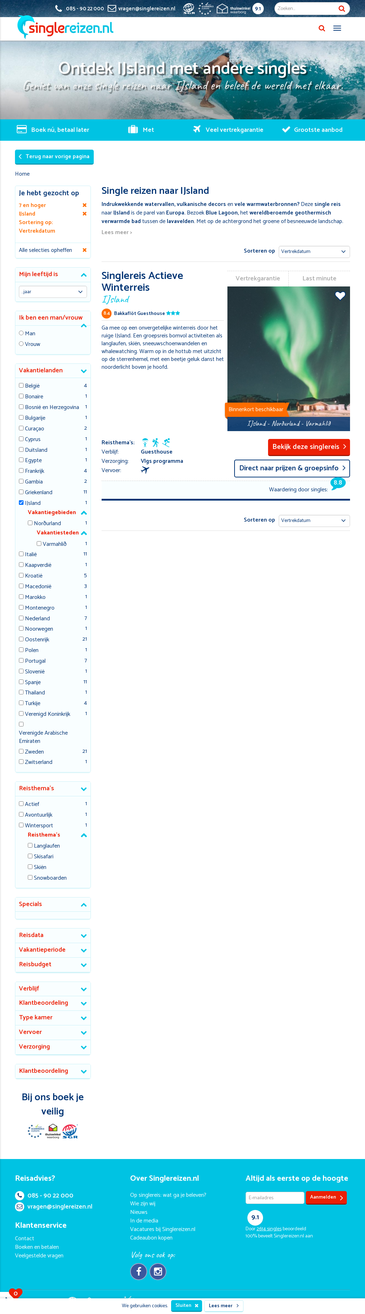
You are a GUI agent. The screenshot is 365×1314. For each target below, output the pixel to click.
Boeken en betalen (37, 1247)
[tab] (53, 275)
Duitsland (36, 450)
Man (30, 334)
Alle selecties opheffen (45, 250)
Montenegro (40, 608)
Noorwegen (39, 629)
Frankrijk (34, 471)
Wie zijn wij (142, 1204)
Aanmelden (326, 1197)
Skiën (40, 868)
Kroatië (33, 576)
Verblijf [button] (29, 988)
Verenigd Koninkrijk (47, 714)
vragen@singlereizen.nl (53, 1206)
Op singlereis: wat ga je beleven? (168, 1195)
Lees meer (224, 1306)
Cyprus (33, 440)
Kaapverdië (38, 566)
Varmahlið (55, 544)
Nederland (37, 619)
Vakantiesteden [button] (58, 533)
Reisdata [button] (31, 935)
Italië (31, 555)
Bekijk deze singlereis (309, 447)
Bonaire (34, 397)
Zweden (34, 752)
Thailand (35, 693)
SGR (69, 1131)
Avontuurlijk (38, 815)
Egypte (33, 461)
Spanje (33, 683)
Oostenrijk (37, 640)
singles (269, 1229)
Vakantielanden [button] (41, 370)
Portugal (35, 661)
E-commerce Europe (35, 1131)
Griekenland (38, 493)
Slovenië (35, 672)
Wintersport (39, 826)
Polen (31, 651)
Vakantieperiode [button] (42, 950)
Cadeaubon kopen (151, 1238)
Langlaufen (47, 846)
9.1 (258, 8)
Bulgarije (35, 418)
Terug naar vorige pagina (54, 156)
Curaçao (34, 429)
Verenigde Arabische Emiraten (43, 737)
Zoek (342, 8)
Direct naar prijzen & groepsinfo (292, 468)
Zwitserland (38, 763)
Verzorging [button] (34, 1046)
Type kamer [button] (35, 1017)
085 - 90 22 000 (44, 1195)
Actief (32, 805)
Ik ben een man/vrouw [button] (51, 317)
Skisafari (43, 857)
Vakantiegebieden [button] (52, 512)
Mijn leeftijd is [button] (38, 274)
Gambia (34, 482)
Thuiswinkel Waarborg (52, 1131)
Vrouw (32, 345)
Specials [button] (30, 904)
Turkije (32, 704)
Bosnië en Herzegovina (52, 408)
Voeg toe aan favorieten (340, 295)
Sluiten (187, 1306)
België (32, 386)
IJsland (33, 504)
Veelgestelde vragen (39, 1256)
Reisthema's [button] (36, 788)
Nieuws (139, 1212)
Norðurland (47, 524)
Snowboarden (50, 878)
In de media (144, 1221)
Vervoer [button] (30, 1032)
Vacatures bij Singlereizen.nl (162, 1229)
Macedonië (38, 587)
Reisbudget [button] (35, 964)
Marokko (35, 598)
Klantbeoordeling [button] (43, 1003)
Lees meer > (117, 233)
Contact (24, 1238)
